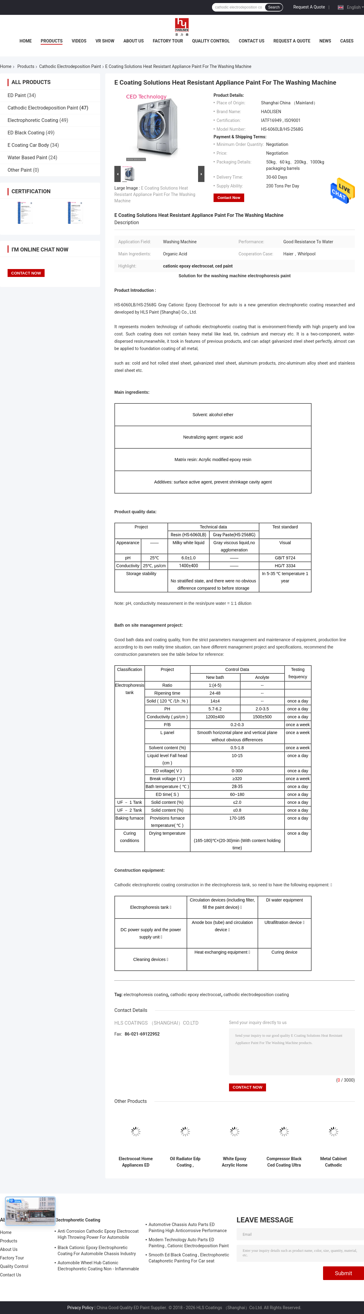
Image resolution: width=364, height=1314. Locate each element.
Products (51, 41)
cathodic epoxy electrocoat (195, 994)
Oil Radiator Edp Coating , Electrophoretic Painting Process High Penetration (185, 1162)
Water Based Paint (27, 157)
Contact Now (228, 197)
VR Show (105, 41)
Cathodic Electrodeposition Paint (70, 66)
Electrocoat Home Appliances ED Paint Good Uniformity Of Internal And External (136, 1162)
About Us (133, 41)
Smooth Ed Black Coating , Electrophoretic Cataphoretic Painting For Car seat (189, 1257)
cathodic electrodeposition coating (256, 994)
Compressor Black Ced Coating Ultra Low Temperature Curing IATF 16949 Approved (284, 1162)
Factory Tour (168, 41)
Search (274, 7)
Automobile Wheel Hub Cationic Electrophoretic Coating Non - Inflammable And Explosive (98, 1266)
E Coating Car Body (28, 145)
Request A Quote (309, 7)
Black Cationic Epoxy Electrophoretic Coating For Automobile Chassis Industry (97, 1250)
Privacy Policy (80, 1307)
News (325, 41)
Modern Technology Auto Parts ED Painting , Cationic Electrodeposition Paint (189, 1242)
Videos (79, 41)
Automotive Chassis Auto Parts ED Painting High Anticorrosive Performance (188, 1227)
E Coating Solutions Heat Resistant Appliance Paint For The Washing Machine (154, 194)
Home (26, 41)
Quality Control (211, 41)
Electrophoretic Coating (33, 120)
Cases (347, 41)
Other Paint (20, 170)
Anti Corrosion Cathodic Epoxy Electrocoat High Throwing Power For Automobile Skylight (98, 1235)
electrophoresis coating (146, 994)
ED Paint (17, 95)
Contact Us (251, 41)
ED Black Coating (26, 133)
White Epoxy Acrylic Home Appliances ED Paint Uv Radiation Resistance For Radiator (234, 1162)
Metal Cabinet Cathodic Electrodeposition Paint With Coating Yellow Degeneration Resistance (333, 1162)
